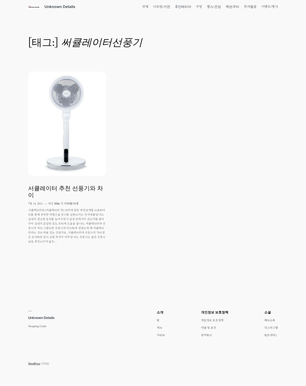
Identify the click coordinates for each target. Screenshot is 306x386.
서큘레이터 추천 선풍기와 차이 (65, 192)
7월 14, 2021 (35, 203)
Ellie (57, 203)
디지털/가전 (71, 203)
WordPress (34, 363)
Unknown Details (59, 6)
